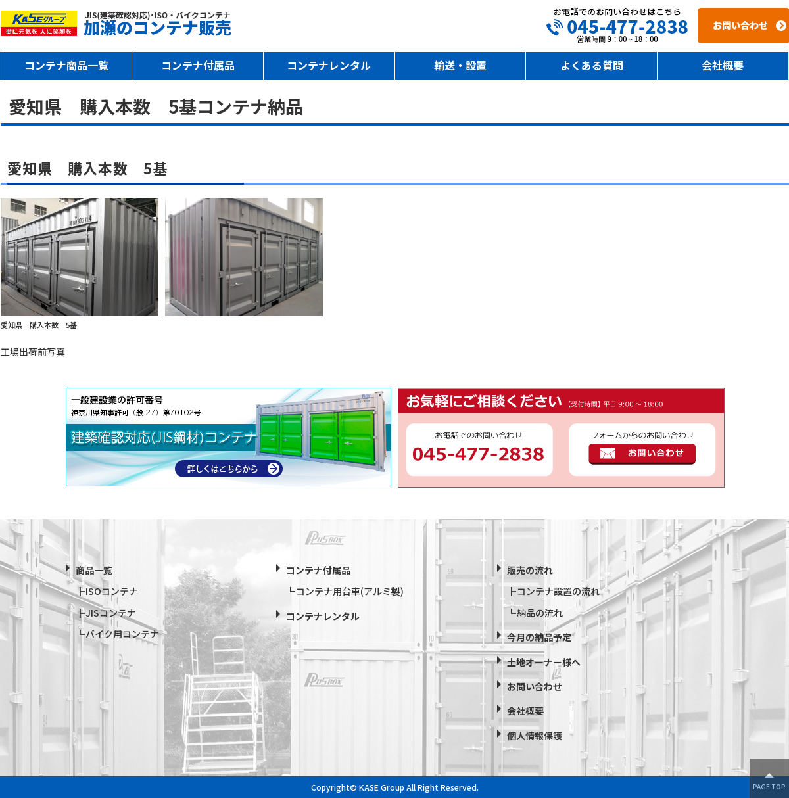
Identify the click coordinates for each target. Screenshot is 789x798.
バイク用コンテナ (122, 633)
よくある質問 (591, 65)
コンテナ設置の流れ (558, 591)
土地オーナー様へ (544, 662)
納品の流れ (540, 612)
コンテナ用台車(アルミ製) (350, 591)
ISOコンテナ (111, 591)
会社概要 (723, 65)
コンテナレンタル (329, 65)
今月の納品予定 (539, 637)
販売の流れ (530, 569)
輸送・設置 (460, 65)
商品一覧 (94, 569)
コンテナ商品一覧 (66, 65)
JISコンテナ (110, 612)
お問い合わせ (534, 686)
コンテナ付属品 (198, 65)
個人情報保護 (534, 735)
